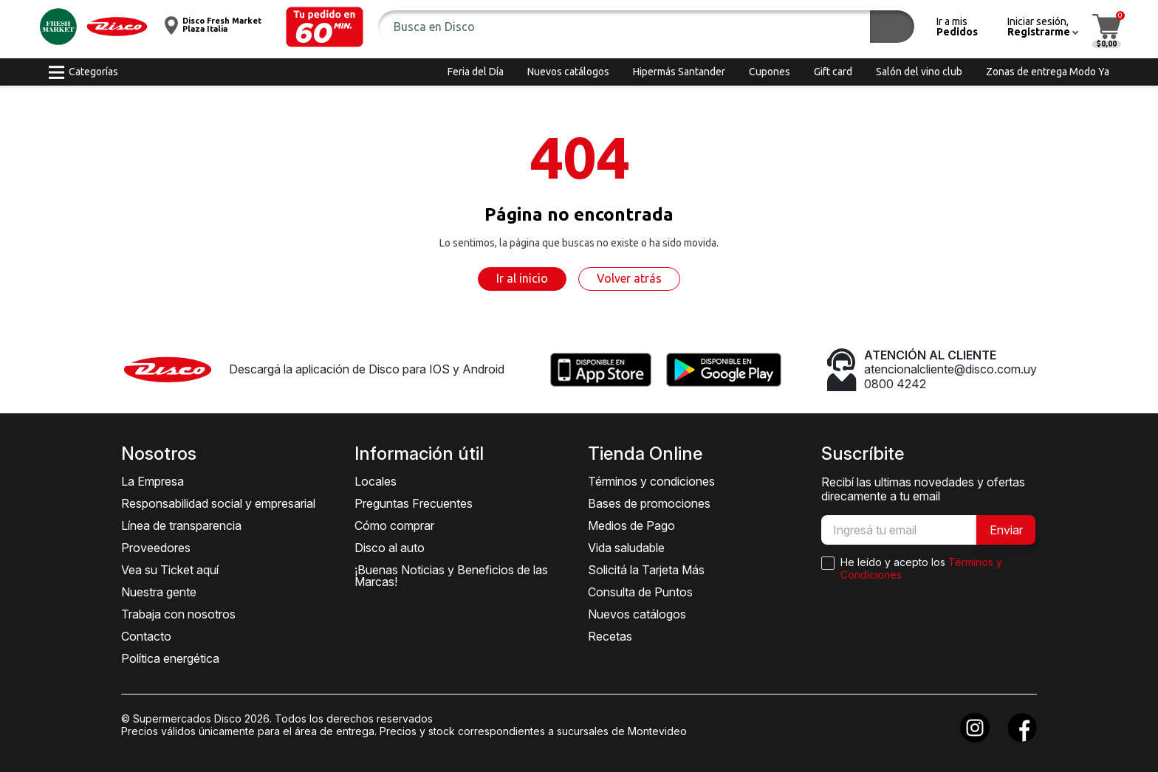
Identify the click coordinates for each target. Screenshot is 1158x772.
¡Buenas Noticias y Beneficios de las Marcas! (451, 575)
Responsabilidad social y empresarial (218, 503)
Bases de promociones (649, 503)
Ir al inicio (522, 278)
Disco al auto (389, 548)
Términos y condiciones (651, 481)
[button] (324, 27)
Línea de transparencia (181, 525)
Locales (375, 481)
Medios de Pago (631, 525)
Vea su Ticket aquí (170, 570)
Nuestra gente (158, 592)
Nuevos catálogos (637, 614)
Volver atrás (629, 278)
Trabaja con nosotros (178, 614)
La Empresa (152, 481)
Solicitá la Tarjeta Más (646, 570)
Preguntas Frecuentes (413, 503)
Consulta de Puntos (640, 592)
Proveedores (156, 548)
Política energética (170, 658)
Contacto (146, 636)
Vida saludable (626, 548)
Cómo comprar (394, 525)
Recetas (610, 636)
